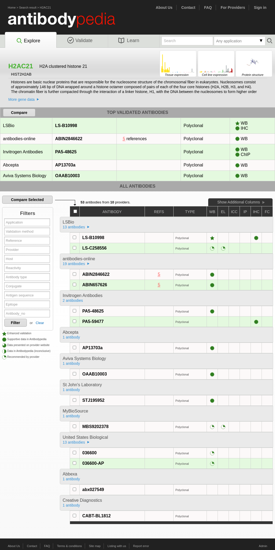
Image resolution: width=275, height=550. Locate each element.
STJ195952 (93, 400)
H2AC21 (45, 7)
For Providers (233, 7)
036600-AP (93, 463)
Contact (188, 7)
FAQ (208, 7)
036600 (89, 453)
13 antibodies (74, 227)
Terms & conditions (69, 546)
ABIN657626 (94, 285)
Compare (19, 112)
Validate (80, 40)
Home (12, 7)
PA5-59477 (93, 321)
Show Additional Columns (238, 202)
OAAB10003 (67, 175)
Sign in (260, 7)
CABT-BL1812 (96, 516)
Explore (28, 41)
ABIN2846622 (68, 138)
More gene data (21, 99)
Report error (141, 546)
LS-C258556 (94, 248)
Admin (263, 546)
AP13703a (65, 165)
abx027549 (93, 489)
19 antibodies (74, 264)
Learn (128, 40)
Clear (40, 323)
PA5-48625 (66, 152)
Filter (15, 323)
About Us (164, 7)
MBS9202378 (95, 426)
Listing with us (117, 546)
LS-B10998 (66, 125)
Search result (27, 7)
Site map (94, 546)
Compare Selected (27, 200)
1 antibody (71, 337)
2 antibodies (73, 300)
